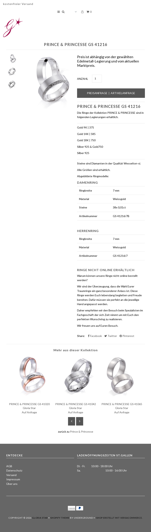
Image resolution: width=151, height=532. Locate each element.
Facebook (95, 336)
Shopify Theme (59, 517)
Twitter (110, 336)
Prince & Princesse (81, 431)
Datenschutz (14, 470)
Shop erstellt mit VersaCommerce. (119, 517)
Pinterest (127, 336)
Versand (11, 475)
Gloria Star (40, 517)
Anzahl (82, 78)
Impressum (13, 479)
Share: (81, 336)
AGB (9, 466)
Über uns (11, 483)
